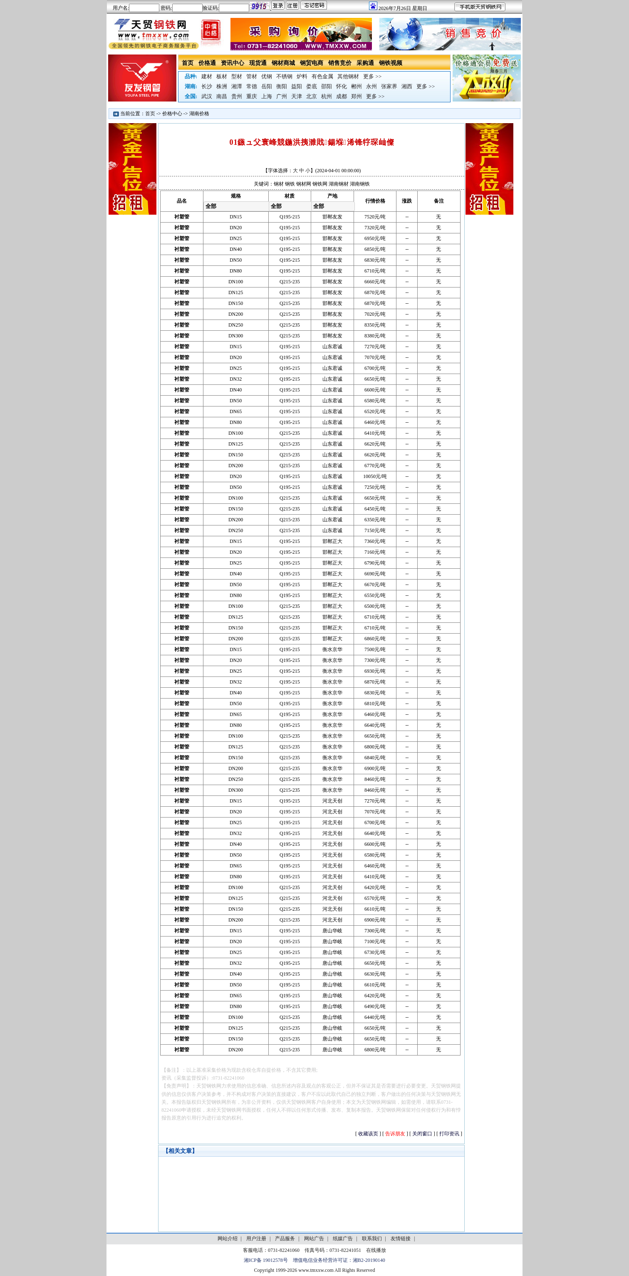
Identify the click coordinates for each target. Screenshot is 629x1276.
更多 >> (372, 76)
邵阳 (326, 86)
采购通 (365, 63)
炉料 (302, 76)
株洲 (221, 86)
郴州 (356, 86)
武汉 (206, 96)
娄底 (311, 86)
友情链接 (401, 1238)
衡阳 (281, 86)
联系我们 (372, 1238)
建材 (206, 76)
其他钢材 (348, 76)
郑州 (356, 96)
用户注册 (256, 1238)
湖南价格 (199, 113)
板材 (221, 76)
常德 (251, 86)
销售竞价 (340, 63)
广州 (281, 96)
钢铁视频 (390, 63)
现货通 (258, 63)
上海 (266, 96)
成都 (341, 96)
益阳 (296, 86)
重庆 (251, 96)
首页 (187, 63)
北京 (311, 96)
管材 (251, 76)
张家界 (389, 86)
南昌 (221, 96)
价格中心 (172, 113)
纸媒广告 (343, 1238)
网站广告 (314, 1238)
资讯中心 (232, 63)
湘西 (406, 86)
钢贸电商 (311, 63)
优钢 (266, 76)
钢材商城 (283, 63)
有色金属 (322, 76)
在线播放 (376, 1250)
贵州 (236, 96)
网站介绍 (228, 1238)
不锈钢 (284, 76)
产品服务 (285, 1238)
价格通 (207, 63)
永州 (371, 86)
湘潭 (236, 86)
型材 (236, 76)
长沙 (206, 86)
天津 (296, 96)
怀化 (341, 86)
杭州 (326, 96)
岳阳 (266, 86)
